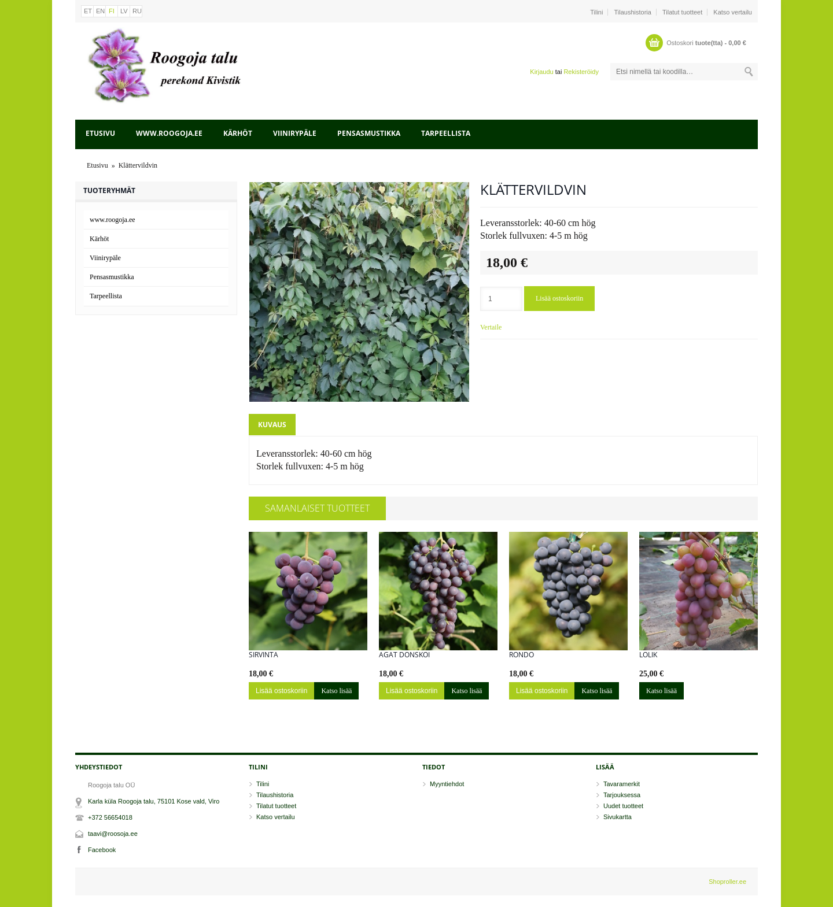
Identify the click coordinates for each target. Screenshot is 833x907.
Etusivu (100, 133)
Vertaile (491, 327)
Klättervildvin (138, 165)
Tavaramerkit (621, 783)
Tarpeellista (445, 133)
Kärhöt (237, 133)
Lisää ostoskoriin (559, 298)
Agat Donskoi (404, 655)
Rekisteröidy (581, 71)
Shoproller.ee (727, 881)
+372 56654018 (110, 817)
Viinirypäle (294, 133)
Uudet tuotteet (623, 805)
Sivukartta (617, 816)
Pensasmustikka (368, 133)
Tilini (596, 12)
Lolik (648, 655)
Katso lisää (336, 691)
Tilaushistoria (632, 12)
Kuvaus (272, 425)
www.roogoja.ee (169, 133)
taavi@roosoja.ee (113, 833)
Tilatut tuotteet (682, 12)
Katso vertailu (732, 12)
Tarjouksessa (621, 794)
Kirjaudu (541, 71)
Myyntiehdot (447, 783)
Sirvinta (263, 655)
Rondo (521, 655)
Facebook (102, 849)
